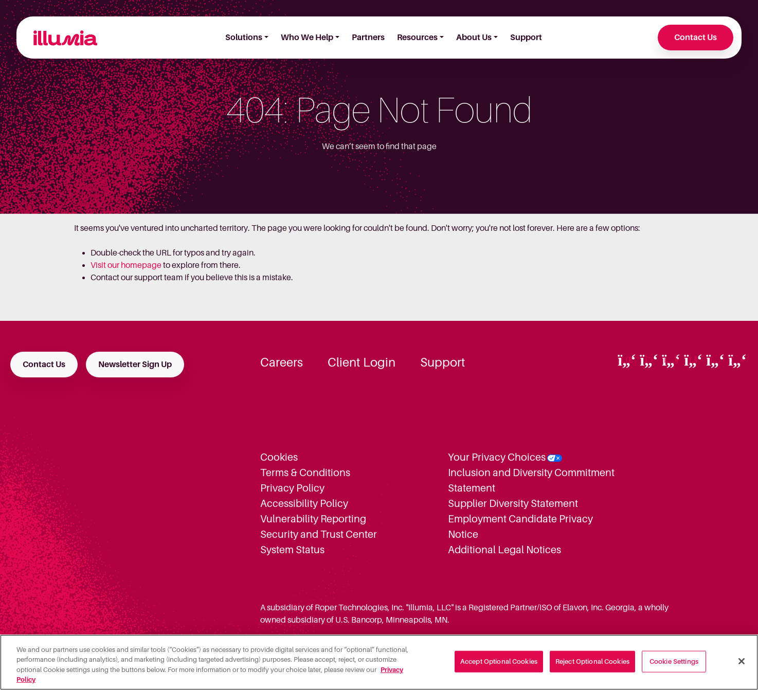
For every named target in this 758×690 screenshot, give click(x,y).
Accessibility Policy (304, 503)
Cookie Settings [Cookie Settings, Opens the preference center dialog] (673, 661)
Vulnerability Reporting (313, 518)
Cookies (279, 457)
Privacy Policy (292, 488)
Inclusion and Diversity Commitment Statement (531, 480)
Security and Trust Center (318, 534)
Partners (368, 37)
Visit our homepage (126, 265)
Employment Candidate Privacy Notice (520, 526)
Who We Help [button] (307, 37)
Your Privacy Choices (497, 457)
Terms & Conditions (305, 472)
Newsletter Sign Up (135, 364)
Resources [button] (417, 37)
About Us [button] (474, 37)
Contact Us (695, 37)
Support (526, 37)
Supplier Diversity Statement (513, 503)
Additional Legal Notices (504, 549)
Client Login (361, 362)
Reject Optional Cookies (592, 661)
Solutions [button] (243, 37)
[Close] (741, 661)
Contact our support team (137, 277)
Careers (281, 362)
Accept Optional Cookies (498, 661)
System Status (292, 549)
